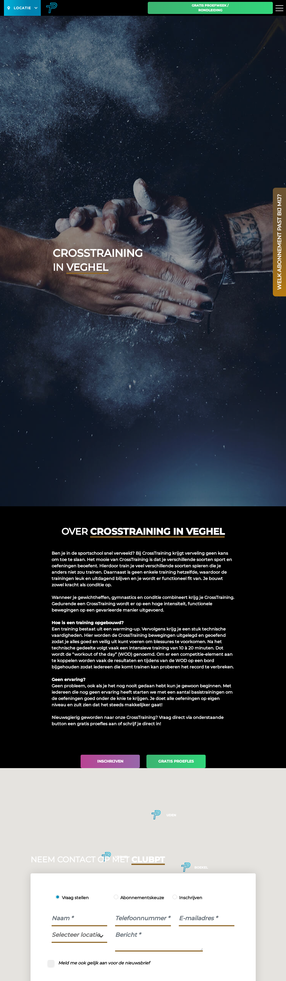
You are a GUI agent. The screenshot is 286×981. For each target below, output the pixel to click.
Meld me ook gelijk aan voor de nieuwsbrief (104, 962)
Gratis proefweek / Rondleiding (210, 7)
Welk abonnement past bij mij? (279, 242)
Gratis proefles (176, 761)
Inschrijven (110, 761)
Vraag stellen (75, 897)
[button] (185, 867)
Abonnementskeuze (142, 897)
